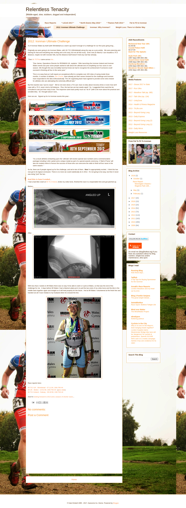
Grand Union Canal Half (138, 60)
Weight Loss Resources (137, 132)
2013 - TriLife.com (135, 108)
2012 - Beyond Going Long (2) (140, 120)
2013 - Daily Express (136, 116)
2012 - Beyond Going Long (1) (140, 124)
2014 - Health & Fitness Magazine (141, 104)
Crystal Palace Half (136, 48)
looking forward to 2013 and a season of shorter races (53, 397)
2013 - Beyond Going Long (139, 112)
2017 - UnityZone (135, 100)
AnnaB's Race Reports (140, 287)
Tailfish (134, 277)
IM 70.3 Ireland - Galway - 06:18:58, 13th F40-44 (45, 392)
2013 (133, 212)
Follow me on (136, 246)
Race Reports (50, 23)
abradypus (135, 317)
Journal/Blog (34, 23)
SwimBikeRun (137, 303)
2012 (133, 215)
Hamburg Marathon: (137, 64)
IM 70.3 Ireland (51, 182)
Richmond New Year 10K (138, 44)
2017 (133, 198)
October (136, 179)
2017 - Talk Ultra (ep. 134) (138, 96)
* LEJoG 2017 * (68, 23)
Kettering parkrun (137, 319)
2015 (133, 205)
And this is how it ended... (39, 179)
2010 (133, 222)
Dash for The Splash (136, 52)
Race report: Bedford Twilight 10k (143, 305)
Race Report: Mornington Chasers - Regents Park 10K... (142, 184)
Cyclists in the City (139, 323)
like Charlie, (59, 76)
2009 (133, 225)
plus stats (61, 390)
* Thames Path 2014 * (115, 23)
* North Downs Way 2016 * (90, 23)
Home (74, 479)
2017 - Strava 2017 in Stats (139, 84)
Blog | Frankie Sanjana (140, 296)
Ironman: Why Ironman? (100, 27)
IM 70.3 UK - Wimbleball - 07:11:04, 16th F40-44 (45, 388)
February (137, 194)
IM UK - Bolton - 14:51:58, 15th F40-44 (42, 390)
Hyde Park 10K (134, 56)
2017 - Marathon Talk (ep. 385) (140, 92)
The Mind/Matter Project (140, 312)
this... (52, 59)
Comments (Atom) (79, 488)
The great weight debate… (141, 298)
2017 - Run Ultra (134, 88)
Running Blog (137, 271)
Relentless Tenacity (47, 9)
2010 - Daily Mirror (135, 128)
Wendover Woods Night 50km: (141, 68)
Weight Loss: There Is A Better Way (130, 27)
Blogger (116, 503)
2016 (133, 201)
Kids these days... (137, 273)
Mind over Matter (138, 310)
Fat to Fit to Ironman (138, 23)
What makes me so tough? (40, 27)
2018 (133, 176)
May (135, 190)
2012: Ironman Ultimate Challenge (70, 27)
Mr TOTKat (36, 59)
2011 (133, 218)
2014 (133, 208)
